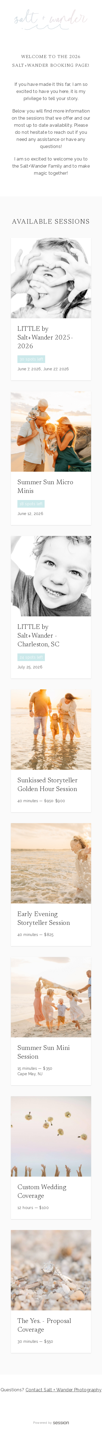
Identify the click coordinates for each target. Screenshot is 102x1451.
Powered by (51, 1423)
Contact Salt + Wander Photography (63, 1389)
